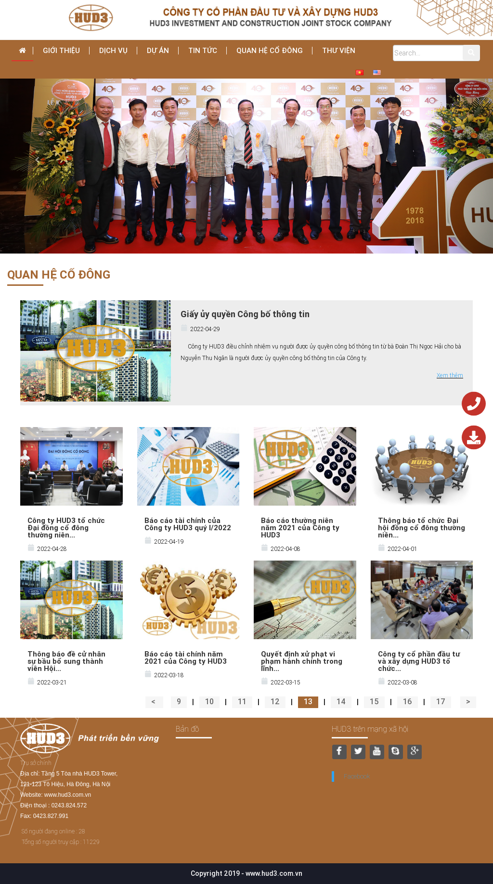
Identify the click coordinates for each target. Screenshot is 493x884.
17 (440, 701)
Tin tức (202, 50)
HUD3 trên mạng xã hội (370, 729)
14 (341, 701)
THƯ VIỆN (338, 50)
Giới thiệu (61, 50)
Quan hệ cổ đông (269, 50)
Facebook (357, 776)
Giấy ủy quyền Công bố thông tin (245, 314)
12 (275, 701)
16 (407, 701)
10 (209, 701)
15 (374, 701)
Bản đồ (187, 729)
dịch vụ (113, 50)
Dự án (158, 50)
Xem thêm (450, 375)
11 (242, 701)
